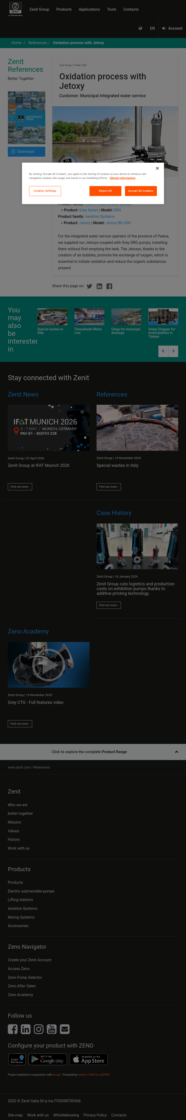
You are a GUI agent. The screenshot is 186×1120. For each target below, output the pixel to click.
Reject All (105, 190)
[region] (93, 183)
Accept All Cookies (140, 190)
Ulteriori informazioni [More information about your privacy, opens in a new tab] (123, 178)
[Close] (157, 168)
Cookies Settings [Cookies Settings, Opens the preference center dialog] (45, 190)
